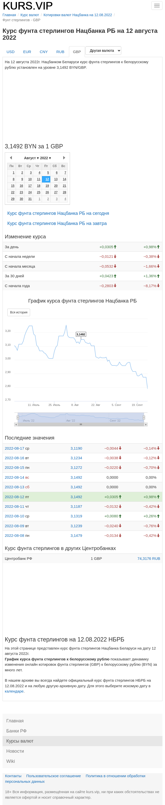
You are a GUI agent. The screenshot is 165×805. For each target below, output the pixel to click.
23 (21, 192)
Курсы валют (19, 741)
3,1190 (76, 448)
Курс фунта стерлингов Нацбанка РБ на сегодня (58, 213)
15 (12, 186)
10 (30, 179)
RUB (60, 52)
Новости (15, 751)
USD (11, 52)
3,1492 (76, 477)
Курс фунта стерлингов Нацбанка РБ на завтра (57, 223)
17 (30, 186)
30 (21, 199)
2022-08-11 (14, 506)
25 (38, 192)
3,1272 (76, 467)
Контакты (13, 776)
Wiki (10, 761)
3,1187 (76, 506)
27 (55, 192)
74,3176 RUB (148, 558)
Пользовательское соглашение (53, 776)
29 (12, 199)
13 (55, 179)
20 (55, 186)
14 (64, 179)
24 (30, 192)
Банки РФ (16, 730)
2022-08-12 (14, 497)
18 (38, 186)
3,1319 (76, 516)
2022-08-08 (14, 535)
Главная (15, 720)
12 (47, 179)
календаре (14, 691)
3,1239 (76, 526)
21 (64, 186)
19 (47, 186)
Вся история (18, 312)
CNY (44, 52)
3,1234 (76, 458)
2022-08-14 (14, 477)
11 (38, 179)
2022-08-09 (14, 526)
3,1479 (76, 535)
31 (30, 199)
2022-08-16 (14, 458)
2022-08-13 (14, 487)
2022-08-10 (14, 516)
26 (47, 192)
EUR (27, 52)
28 (64, 192)
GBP (77, 52)
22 (12, 192)
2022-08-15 (14, 467)
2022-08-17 (14, 448)
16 (21, 186)
